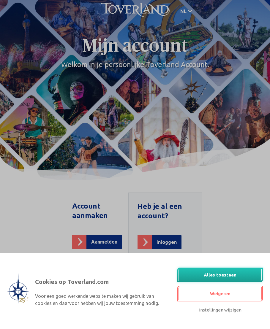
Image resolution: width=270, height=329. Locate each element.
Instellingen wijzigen (220, 309)
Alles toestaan (220, 274)
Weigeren (220, 293)
